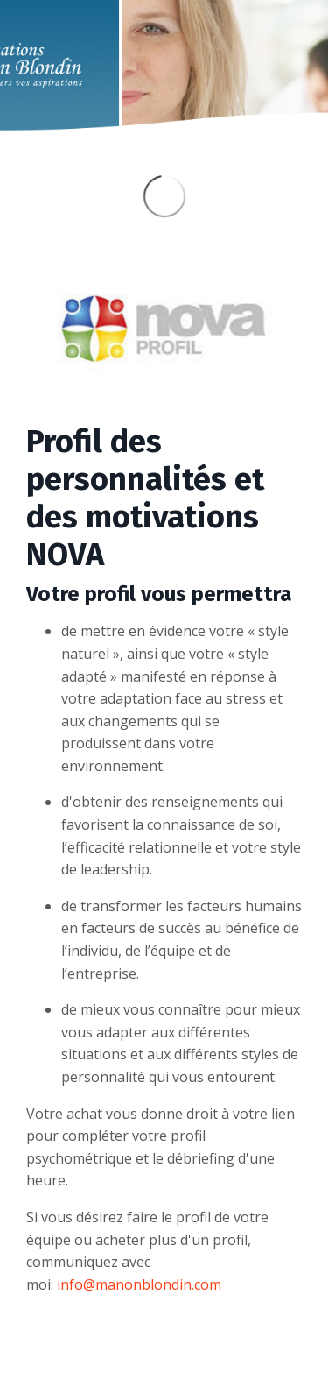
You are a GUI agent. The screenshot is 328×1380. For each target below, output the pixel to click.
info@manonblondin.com (139, 1284)
